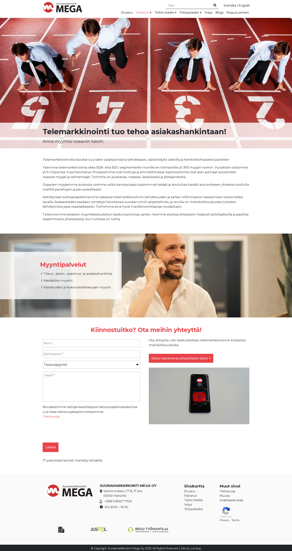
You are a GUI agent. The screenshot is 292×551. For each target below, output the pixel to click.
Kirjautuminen (237, 13)
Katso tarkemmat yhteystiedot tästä (181, 359)
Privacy (224, 519)
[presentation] (71, 429)
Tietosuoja (51, 417)
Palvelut (137, 13)
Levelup (196, 547)
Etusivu (121, 13)
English (244, 5)
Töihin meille (159, 13)
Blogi (218, 13)
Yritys (207, 13)
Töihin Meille (193, 499)
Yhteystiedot (186, 13)
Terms (235, 519)
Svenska (228, 5)
